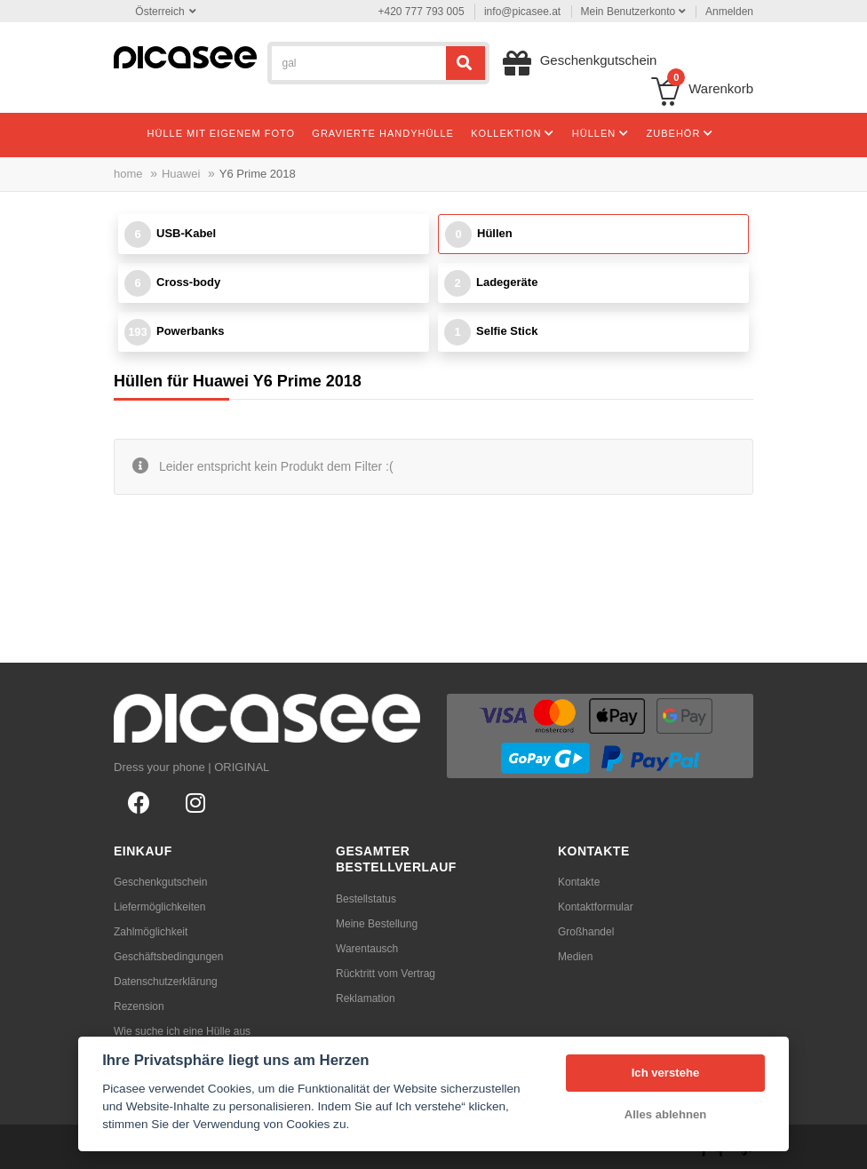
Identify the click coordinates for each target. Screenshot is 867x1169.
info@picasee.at (522, 11)
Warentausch (367, 948)
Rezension (139, 1006)
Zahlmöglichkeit (150, 932)
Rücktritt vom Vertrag (385, 973)
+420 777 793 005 (421, 11)
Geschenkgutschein (160, 882)
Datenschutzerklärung (166, 981)
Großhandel (586, 932)
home (128, 173)
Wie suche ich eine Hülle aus (182, 1031)
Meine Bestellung (377, 924)
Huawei (181, 173)
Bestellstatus (366, 899)
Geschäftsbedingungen (168, 956)
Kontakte (579, 882)
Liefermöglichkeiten (159, 907)
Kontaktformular (595, 907)
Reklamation (365, 998)
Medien (575, 956)
